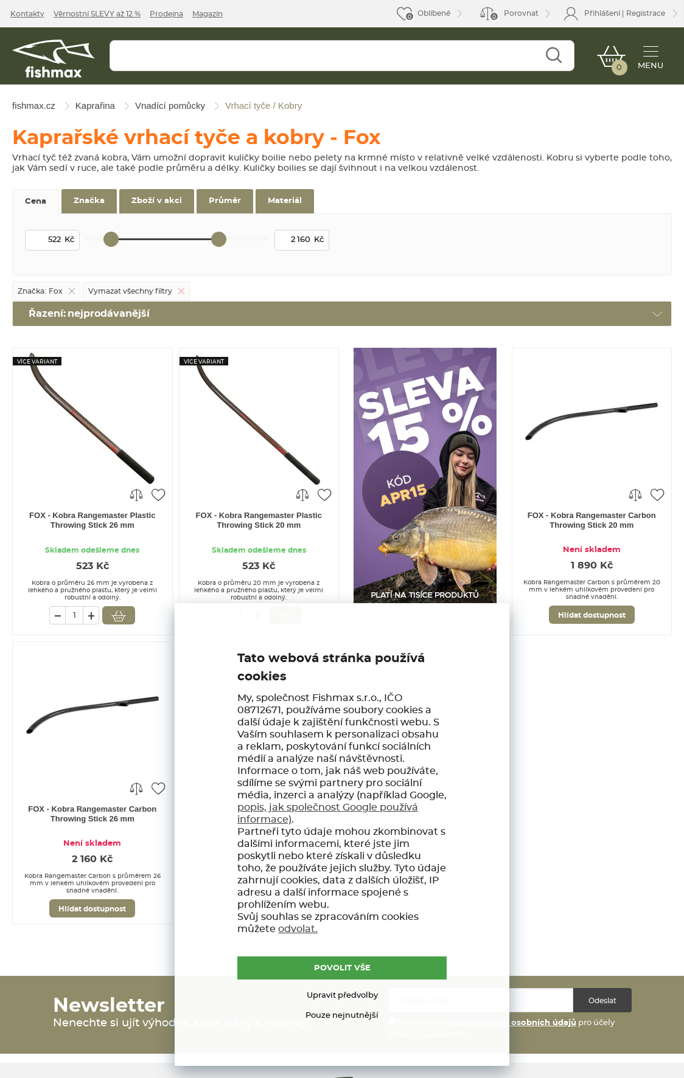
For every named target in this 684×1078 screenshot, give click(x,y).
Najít (553, 56)
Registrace (645, 13)
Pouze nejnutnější (342, 1016)
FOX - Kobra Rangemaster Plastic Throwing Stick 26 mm (92, 520)
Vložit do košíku (118, 615)
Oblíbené (433, 13)
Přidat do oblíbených (158, 494)
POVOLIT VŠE (342, 968)
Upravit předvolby (342, 996)
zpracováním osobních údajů (515, 1023)
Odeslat (602, 1000)
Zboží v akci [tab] (156, 201)
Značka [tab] (89, 201)
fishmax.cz (53, 59)
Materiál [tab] (285, 201)
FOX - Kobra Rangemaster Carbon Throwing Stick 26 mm (92, 813)
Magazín (207, 14)
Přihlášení (602, 13)
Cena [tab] (35, 202)
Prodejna (166, 14)
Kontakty (27, 14)
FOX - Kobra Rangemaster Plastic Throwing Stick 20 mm (259, 520)
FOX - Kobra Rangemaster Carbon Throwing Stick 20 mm (592, 520)
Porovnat (514, 15)
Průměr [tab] (225, 201)
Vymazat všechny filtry (130, 291)
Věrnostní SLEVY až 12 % (97, 14)
